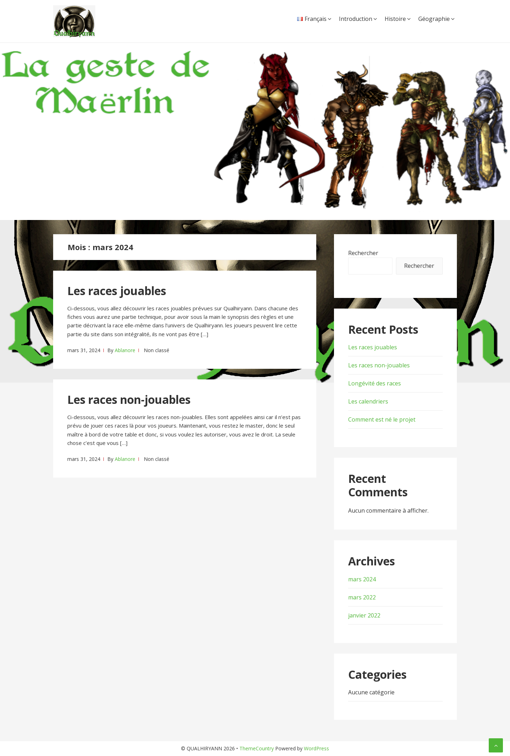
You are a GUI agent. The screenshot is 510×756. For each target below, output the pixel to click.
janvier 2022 (364, 615)
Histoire (395, 19)
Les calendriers (368, 401)
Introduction (355, 19)
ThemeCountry (256, 748)
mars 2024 (362, 579)
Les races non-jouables (129, 399)
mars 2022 (362, 597)
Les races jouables (116, 290)
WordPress (316, 748)
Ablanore (125, 350)
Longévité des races (374, 383)
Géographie (434, 19)
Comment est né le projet (381, 419)
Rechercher (363, 253)
